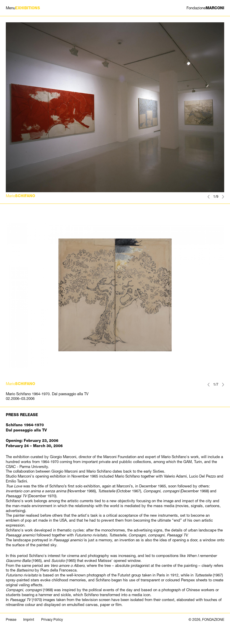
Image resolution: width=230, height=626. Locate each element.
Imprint (28, 620)
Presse (11, 620)
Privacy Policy (52, 620)
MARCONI (205, 8)
